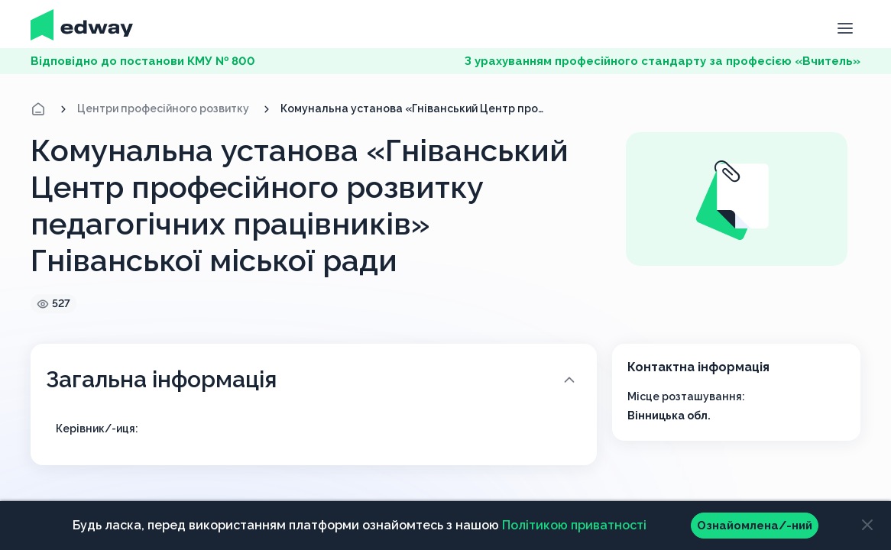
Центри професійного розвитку (163, 108)
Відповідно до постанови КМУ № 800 (143, 61)
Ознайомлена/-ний (754, 525)
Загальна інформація (312, 379)
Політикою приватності (574, 525)
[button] (844, 26)
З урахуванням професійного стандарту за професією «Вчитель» (662, 61)
